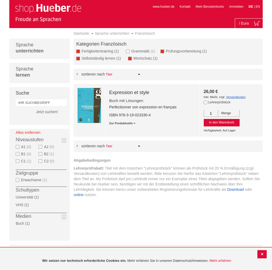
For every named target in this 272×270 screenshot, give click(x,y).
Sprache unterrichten (112, 33)
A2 (49, 147)
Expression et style (129, 92)
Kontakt (185, 6)
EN (258, 6)
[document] (137, 260)
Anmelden (236, 6)
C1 (27, 161)
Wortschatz (147, 58)
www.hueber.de (164, 6)
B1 (26, 154)
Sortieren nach (93, 74)
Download (235, 189)
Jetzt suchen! (47, 112)
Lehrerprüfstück (219, 102)
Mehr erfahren (220, 261)
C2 (50, 161)
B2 (49, 154)
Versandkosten (236, 97)
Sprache (30, 48)
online (78, 195)
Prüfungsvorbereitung (188, 51)
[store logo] (48, 12)
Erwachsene (34, 180)
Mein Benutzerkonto (210, 6)
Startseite (81, 33)
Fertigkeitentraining (102, 51)
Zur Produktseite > (122, 123)
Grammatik (143, 51)
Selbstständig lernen (103, 58)
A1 (26, 147)
